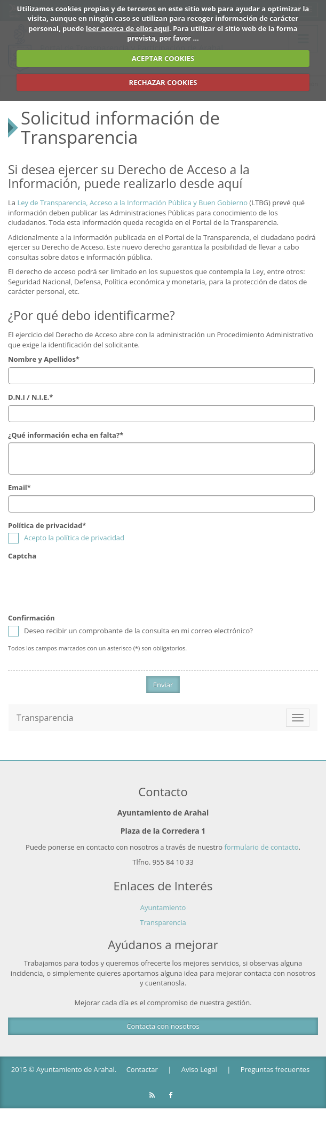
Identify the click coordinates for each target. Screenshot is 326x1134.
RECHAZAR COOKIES (163, 82)
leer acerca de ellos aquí (127, 28)
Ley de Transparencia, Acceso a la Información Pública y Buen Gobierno (132, 202)
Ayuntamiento (163, 907)
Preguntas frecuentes (275, 1069)
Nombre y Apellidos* (43, 359)
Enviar (163, 684)
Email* (19, 487)
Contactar (142, 1069)
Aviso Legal (199, 1069)
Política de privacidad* (47, 525)
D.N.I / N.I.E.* (30, 397)
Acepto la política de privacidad (74, 537)
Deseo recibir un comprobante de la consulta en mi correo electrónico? (130, 631)
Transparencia (163, 922)
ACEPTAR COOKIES (163, 58)
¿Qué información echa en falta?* (65, 434)
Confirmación (31, 618)
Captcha (22, 556)
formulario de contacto (262, 847)
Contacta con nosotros (162, 1026)
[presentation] (89, 584)
